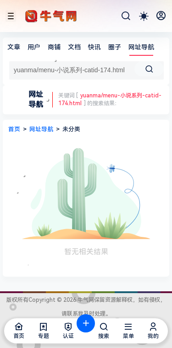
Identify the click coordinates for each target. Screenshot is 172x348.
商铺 (54, 47)
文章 (13, 47)
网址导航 (141, 47)
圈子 (114, 47)
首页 (14, 129)
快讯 (94, 47)
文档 (74, 47)
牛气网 (85, 300)
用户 (34, 47)
